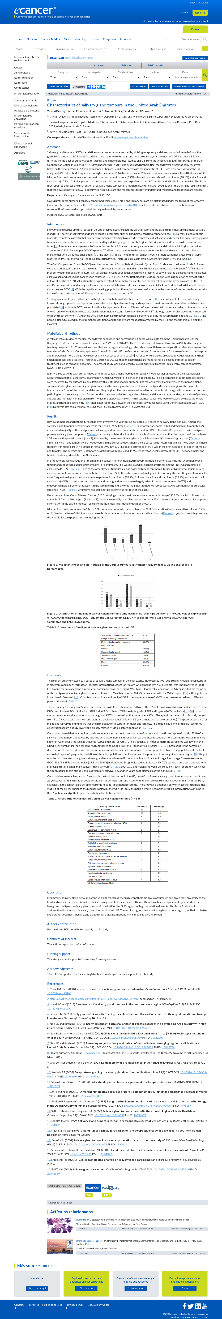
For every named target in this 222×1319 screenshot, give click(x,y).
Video (67, 39)
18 (195, 754)
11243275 (107, 1154)
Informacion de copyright (23, 117)
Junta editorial (22, 72)
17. (49, 1140)
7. (48, 1043)
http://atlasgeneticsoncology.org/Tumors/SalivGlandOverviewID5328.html (94, 998)
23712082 (157, 1037)
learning (80, 39)
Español (203, 2)
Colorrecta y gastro (95, 48)
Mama (19, 48)
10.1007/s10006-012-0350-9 (171, 1169)
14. (49, 1111)
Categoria (63, 72)
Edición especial (156, 65)
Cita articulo (139, 86)
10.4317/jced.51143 (59, 1008)
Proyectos (33, 1304)
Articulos (99, 65)
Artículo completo (192, 93)
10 (87, 402)
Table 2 (75, 468)
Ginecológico (185, 48)
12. (49, 1091)
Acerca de (125, 39)
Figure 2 (168, 513)
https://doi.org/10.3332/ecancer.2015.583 (68, 93)
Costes (18, 67)
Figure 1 (72, 489)
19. (49, 1159)
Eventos (94, 39)
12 (185, 693)
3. (48, 1004)
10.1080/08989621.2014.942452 (133, 1047)
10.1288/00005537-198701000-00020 (147, 1105)
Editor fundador (23, 77)
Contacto (19, 1304)
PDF (205, 93)
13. (49, 1101)
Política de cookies (52, 1304)
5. (48, 1023)
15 (75, 701)
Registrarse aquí (37, 1288)
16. (49, 1130)
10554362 (53, 1125)
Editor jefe (20, 82)
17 (148, 727)
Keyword (186, 72)
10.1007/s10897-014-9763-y (133, 1027)
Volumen (156, 72)
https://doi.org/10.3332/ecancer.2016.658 (138, 1253)
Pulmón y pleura (64, 48)
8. (48, 1052)
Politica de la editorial (27, 110)
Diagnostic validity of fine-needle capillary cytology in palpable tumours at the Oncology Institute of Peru (139, 1219)
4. (48, 1014)
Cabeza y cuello (157, 48)
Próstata (39, 48)
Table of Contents (58, 86)
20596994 (71, 1076)
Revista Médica (51, 39)
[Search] (205, 39)
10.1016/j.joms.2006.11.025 (90, 1144)
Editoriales (127, 65)
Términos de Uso (74, 1304)
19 (112, 766)
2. (48, 998)
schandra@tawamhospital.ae (131, 137)
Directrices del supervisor (23, 145)
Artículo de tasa (159, 86)
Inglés (192, 2)
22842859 (53, 1173)
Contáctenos (21, 87)
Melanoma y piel (127, 48)
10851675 (140, 1115)
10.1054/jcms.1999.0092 (109, 1115)
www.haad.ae (92, 1052)
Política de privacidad (98, 1304)
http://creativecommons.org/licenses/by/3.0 (110, 205)
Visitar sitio (86, 1288)
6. (48, 1033)
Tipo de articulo (125, 72)
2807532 (94, 1076)
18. (49, 1150)
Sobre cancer (135, 1288)
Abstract (179, 93)
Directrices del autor (26, 105)
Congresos (109, 39)
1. (48, 989)
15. (49, 1120)
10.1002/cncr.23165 (59, 993)
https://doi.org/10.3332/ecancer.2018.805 (138, 1229)
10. (49, 1072)
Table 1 (129, 425)
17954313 (122, 1144)
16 (191, 711)
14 (71, 701)
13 (76, 697)
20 (116, 766)
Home (19, 39)
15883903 (53, 1086)
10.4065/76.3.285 (81, 1154)
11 (49, 406)
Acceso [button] (184, 12)
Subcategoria (93, 72)
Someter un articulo (25, 100)
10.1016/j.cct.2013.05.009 (126, 1037)
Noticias (32, 39)
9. (48, 1062)
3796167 (185, 1105)
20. (49, 1169)
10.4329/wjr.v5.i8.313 (91, 1095)
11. (49, 1082)
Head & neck (66, 1202)
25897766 (168, 1047)
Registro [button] (200, 12)
